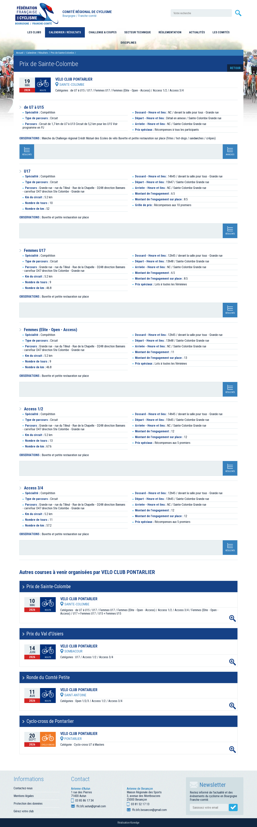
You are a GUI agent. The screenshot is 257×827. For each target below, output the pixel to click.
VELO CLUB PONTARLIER (73, 79)
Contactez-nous (23, 788)
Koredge (134, 822)
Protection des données (28, 803)
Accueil (19, 52)
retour (235, 68)
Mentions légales (24, 796)
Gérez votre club (24, 811)
